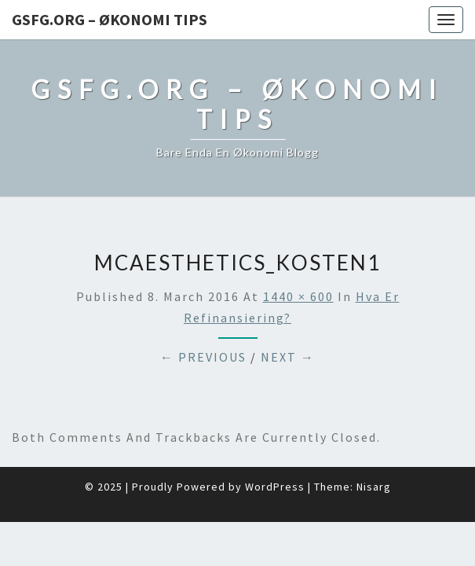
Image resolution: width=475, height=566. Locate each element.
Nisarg (373, 487)
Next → (288, 357)
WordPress (275, 487)
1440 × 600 (298, 296)
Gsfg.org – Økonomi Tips (109, 19)
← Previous (203, 357)
